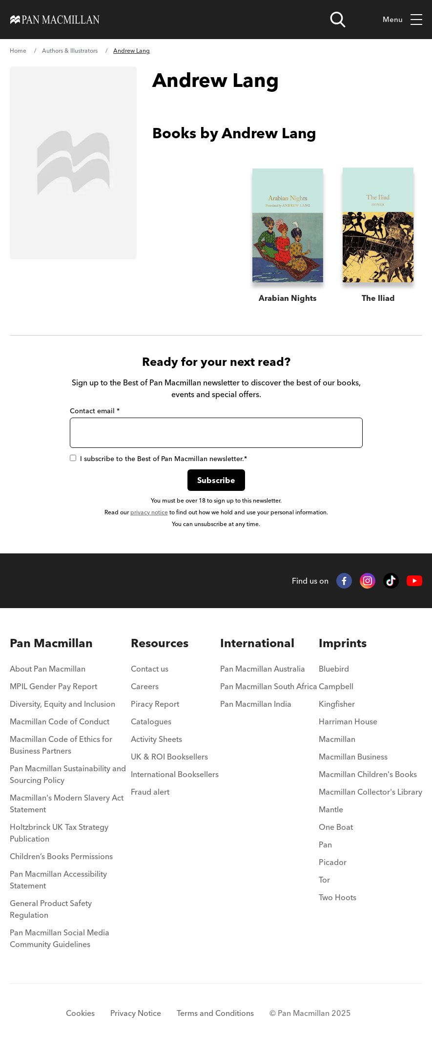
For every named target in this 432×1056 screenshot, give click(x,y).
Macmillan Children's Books (368, 774)
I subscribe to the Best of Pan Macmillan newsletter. (158, 458)
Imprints (343, 643)
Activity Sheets (156, 739)
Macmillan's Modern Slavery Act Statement (66, 803)
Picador (333, 862)
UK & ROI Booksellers (169, 756)
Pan (325, 844)
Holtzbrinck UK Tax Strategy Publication (59, 833)
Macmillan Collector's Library (370, 792)
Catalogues (151, 721)
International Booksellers (175, 774)
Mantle (331, 809)
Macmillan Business (353, 756)
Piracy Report (155, 704)
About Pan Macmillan (47, 669)
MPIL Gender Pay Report (53, 686)
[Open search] (338, 19)
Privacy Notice (135, 1013)
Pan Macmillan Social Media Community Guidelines (59, 938)
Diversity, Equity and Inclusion (62, 704)
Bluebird (334, 669)
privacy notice (149, 512)
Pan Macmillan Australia (262, 669)
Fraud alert (150, 792)
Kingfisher (337, 704)
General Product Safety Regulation (51, 909)
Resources (159, 643)
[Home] (55, 19)
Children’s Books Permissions (61, 856)
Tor (324, 880)
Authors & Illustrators (70, 50)
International (257, 643)
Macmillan (337, 739)
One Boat (336, 827)
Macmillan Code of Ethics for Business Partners (61, 745)
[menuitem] (69, 671)
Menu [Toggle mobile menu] (402, 20)
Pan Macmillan (51, 643)
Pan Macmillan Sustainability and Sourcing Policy (68, 774)
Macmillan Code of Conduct (59, 721)
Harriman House (348, 721)
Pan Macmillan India (255, 704)
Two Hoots (337, 897)
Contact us (149, 669)
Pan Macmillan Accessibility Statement (58, 879)
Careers (145, 686)
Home (18, 50)
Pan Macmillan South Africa (268, 686)
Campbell (336, 686)
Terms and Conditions (215, 1013)
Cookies (80, 1013)
